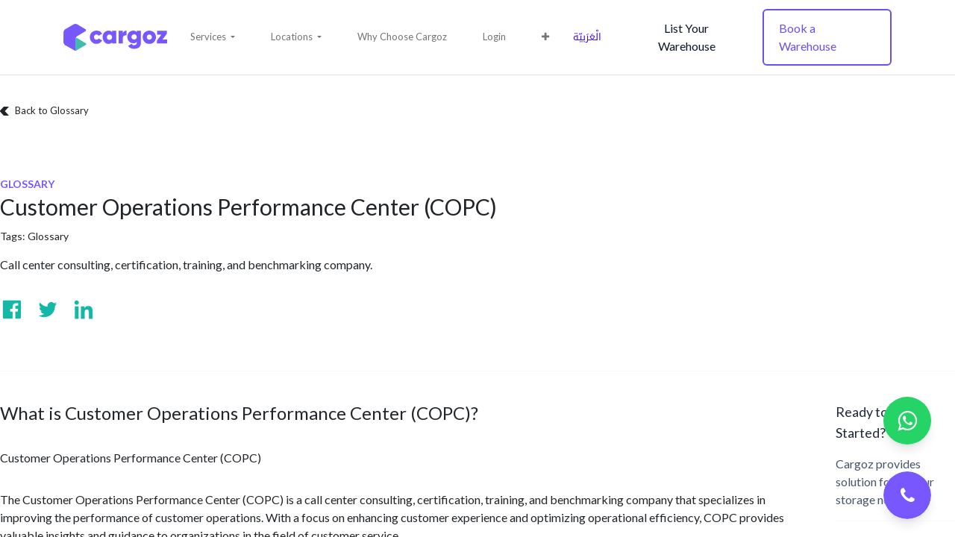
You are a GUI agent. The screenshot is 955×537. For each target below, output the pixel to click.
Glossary (48, 236)
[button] (212, 37)
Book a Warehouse (807, 37)
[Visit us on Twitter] (48, 309)
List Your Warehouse (687, 37)
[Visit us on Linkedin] (84, 309)
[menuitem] (402, 37)
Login (494, 37)
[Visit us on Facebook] (12, 309)
